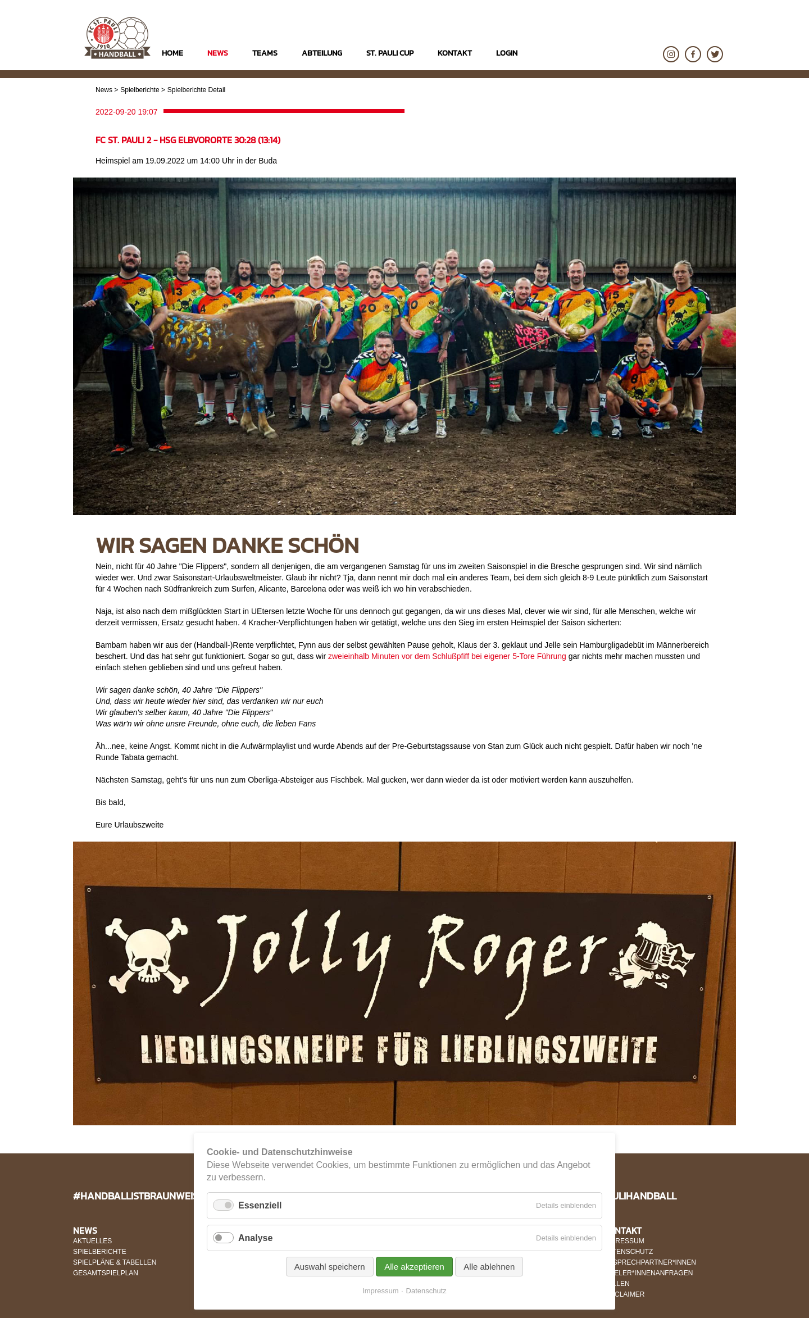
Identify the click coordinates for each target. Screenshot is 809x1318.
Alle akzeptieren (414, 1266)
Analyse (255, 1238)
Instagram (671, 54)
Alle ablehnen (489, 1266)
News (104, 90)
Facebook (693, 54)
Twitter (715, 54)
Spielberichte (139, 90)
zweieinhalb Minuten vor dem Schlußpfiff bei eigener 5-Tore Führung (447, 656)
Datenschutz (426, 1291)
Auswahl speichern (329, 1266)
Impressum (380, 1291)
